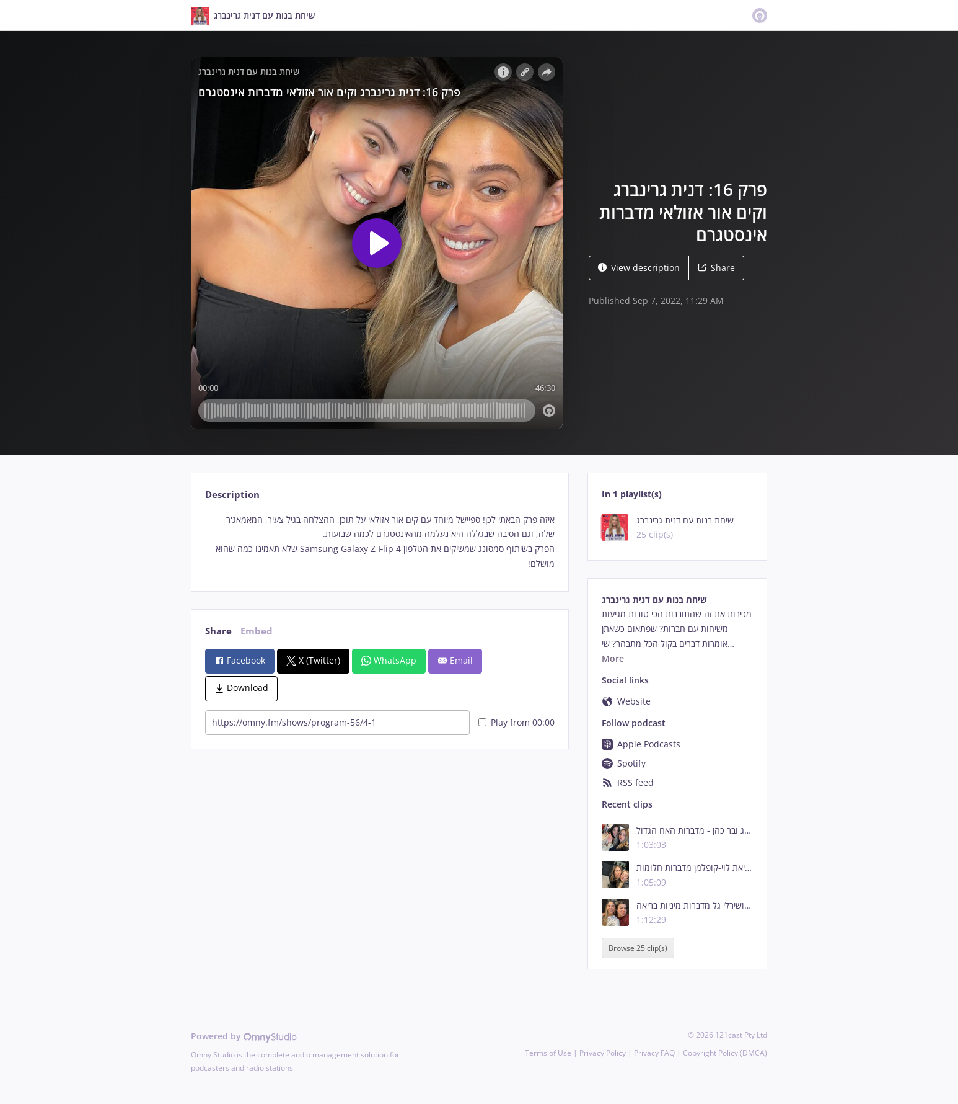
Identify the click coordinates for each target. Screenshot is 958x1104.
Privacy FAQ (654, 1053)
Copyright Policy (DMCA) (725, 1053)
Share (716, 268)
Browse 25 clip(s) (638, 948)
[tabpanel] (379, 541)
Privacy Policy (602, 1053)
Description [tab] (232, 494)
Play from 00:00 (516, 722)
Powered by (244, 1036)
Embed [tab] (256, 631)
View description (639, 268)
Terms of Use (548, 1053)
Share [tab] (218, 631)
